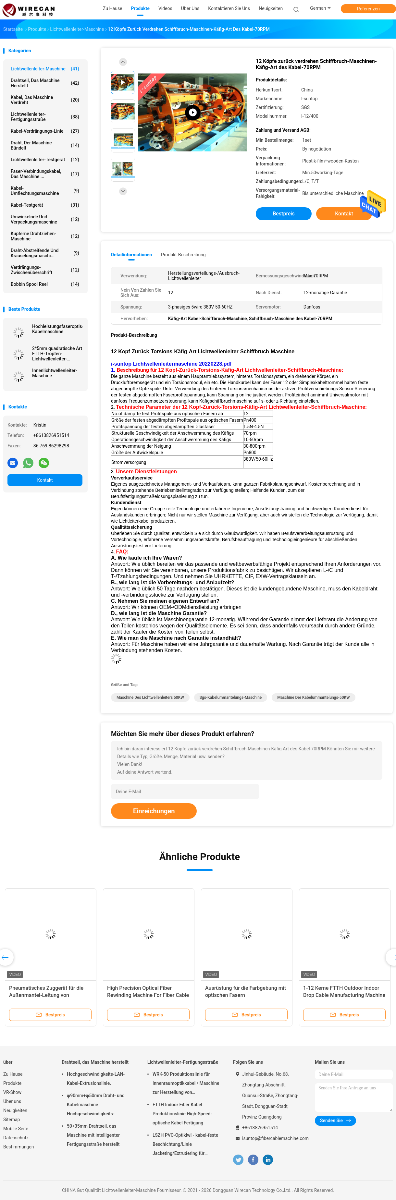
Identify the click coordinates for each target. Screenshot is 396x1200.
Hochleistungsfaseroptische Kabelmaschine (57, 329)
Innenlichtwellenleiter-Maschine (54, 373)
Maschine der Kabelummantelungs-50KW (313, 697)
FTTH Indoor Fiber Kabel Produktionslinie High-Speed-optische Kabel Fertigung (182, 1113)
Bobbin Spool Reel (45, 284)
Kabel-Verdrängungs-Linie (45, 131)
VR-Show (12, 1092)
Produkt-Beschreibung (183, 254)
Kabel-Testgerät (45, 205)
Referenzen (368, 8)
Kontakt (45, 480)
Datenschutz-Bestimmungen (18, 1142)
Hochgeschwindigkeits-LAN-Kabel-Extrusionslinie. (96, 1079)
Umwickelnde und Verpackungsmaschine (45, 219)
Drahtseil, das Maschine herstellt (45, 83)
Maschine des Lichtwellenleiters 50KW (150, 697)
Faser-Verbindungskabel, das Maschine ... (45, 174)
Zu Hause (12, 1074)
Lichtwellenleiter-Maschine (45, 69)
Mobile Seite (15, 1128)
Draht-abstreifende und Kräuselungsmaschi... (45, 253)
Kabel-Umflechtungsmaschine (45, 191)
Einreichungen (154, 811)
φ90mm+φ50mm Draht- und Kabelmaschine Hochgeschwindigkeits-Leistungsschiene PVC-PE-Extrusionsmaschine (96, 1105)
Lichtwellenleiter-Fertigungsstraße (45, 117)
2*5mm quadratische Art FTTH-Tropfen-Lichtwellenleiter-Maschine (57, 353)
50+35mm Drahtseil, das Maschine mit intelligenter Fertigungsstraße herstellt (93, 1135)
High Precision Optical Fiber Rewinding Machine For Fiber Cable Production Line (148, 995)
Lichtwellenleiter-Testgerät (45, 159)
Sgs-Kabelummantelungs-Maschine (231, 697)
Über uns (12, 1101)
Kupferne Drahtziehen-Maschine (45, 236)
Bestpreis (284, 214)
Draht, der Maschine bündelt (45, 145)
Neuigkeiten (15, 1110)
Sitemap (11, 1119)
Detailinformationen (131, 254)
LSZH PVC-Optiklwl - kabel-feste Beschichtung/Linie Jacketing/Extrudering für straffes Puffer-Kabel (185, 1145)
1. (114, 370)
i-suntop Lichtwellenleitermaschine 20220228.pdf (171, 364)
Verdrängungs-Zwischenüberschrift (45, 270)
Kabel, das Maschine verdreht (45, 100)
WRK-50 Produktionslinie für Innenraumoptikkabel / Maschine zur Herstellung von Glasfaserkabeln (186, 1084)
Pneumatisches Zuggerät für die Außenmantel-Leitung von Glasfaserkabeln (46, 995)
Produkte (12, 1083)
